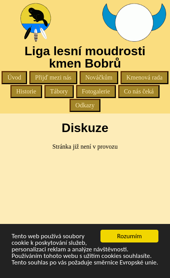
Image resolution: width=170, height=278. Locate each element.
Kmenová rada (144, 77)
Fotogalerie (96, 91)
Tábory (59, 91)
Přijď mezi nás (53, 77)
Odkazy (85, 105)
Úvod (14, 77)
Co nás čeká (139, 91)
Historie (26, 91)
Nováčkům (98, 77)
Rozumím (129, 236)
